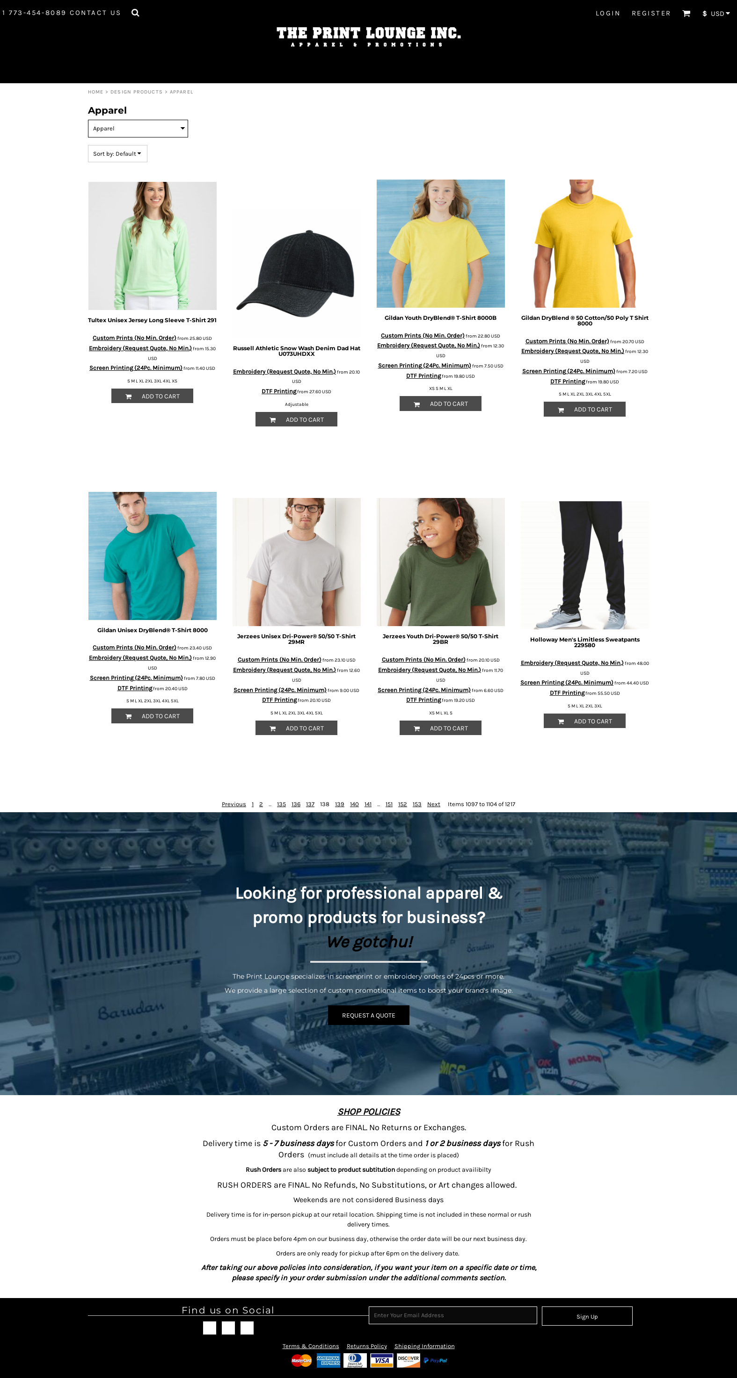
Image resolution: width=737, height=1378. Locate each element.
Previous (234, 804)
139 (339, 804)
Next (433, 804)
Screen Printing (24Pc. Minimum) (135, 367)
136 (296, 804)
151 (389, 804)
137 (310, 804)
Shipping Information (424, 1345)
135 (281, 804)
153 (417, 804)
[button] (135, 12)
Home (95, 92)
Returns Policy (367, 1345)
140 (354, 804)
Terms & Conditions (311, 1345)
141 (368, 804)
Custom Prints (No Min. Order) (134, 337)
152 (402, 804)
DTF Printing (279, 391)
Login (608, 13)
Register (651, 13)
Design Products (136, 92)
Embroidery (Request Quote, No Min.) (140, 348)
